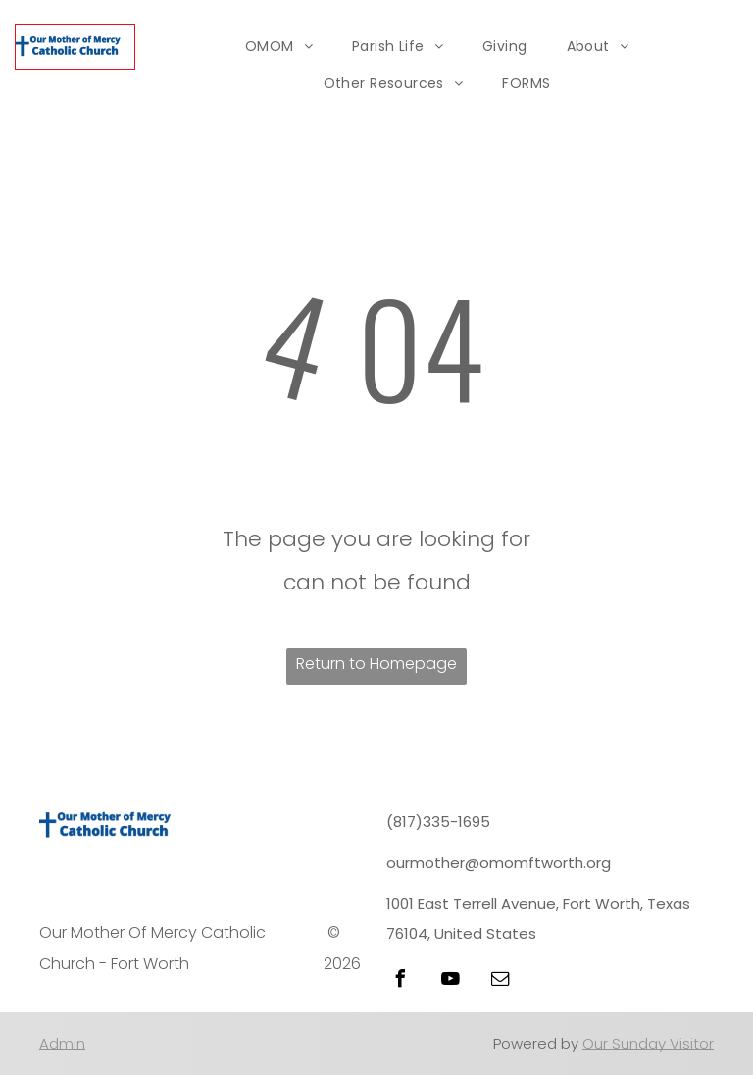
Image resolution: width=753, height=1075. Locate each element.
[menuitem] (279, 46)
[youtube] (450, 981)
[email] (500, 981)
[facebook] (400, 981)
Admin (62, 1043)
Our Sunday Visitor (648, 1043)
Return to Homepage (376, 663)
